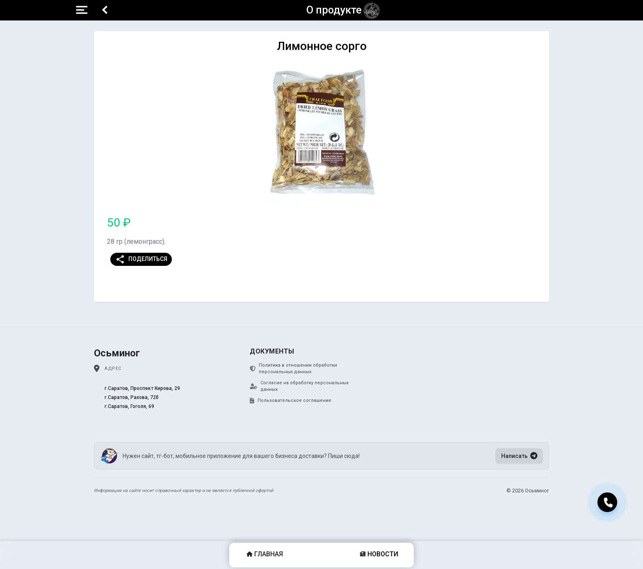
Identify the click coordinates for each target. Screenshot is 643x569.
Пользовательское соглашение (290, 401)
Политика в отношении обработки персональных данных (293, 369)
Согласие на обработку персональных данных (299, 386)
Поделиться (141, 259)
